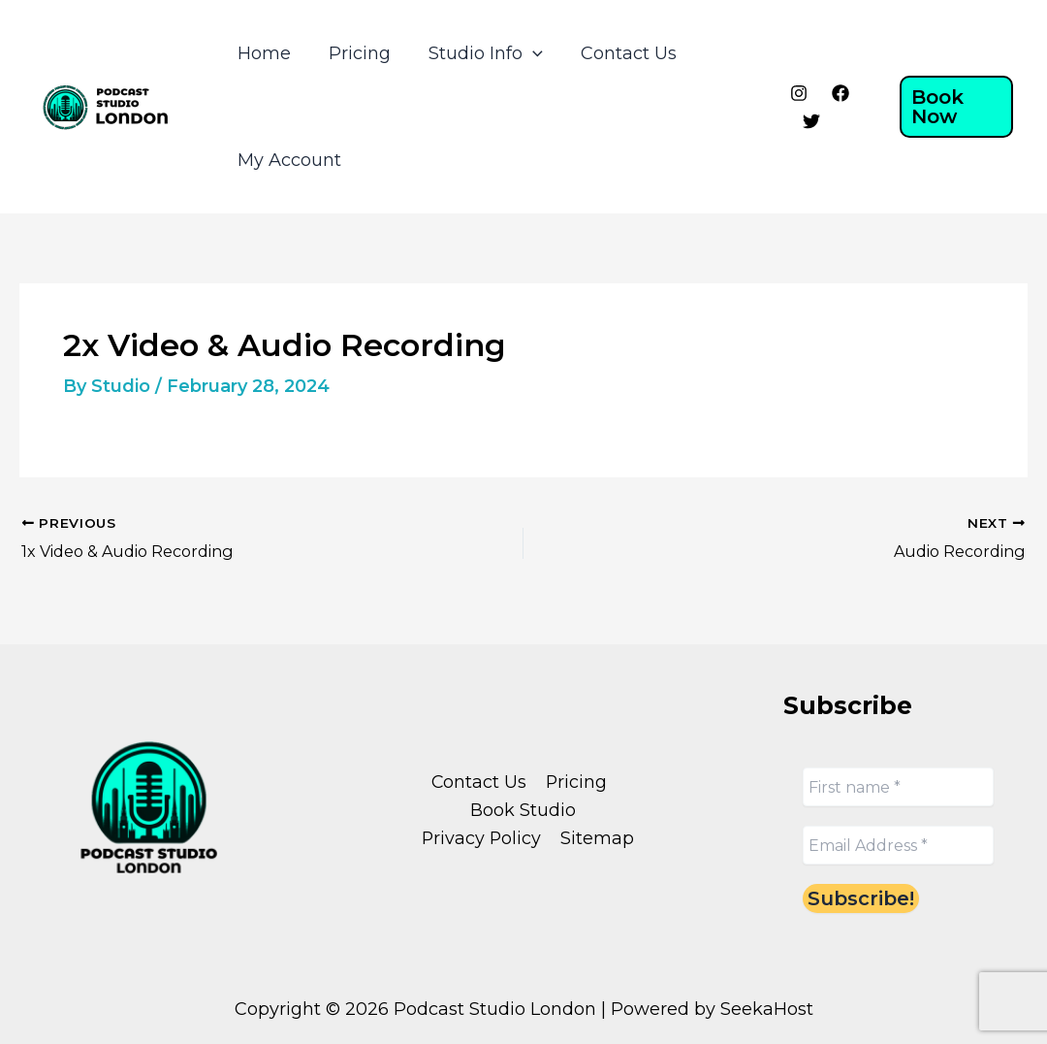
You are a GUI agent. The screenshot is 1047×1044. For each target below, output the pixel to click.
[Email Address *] (898, 845)
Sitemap (597, 838)
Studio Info (478, 53)
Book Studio (523, 809)
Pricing (355, 53)
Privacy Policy (482, 838)
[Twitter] (807, 121)
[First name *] (898, 786)
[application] (525, 53)
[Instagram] (795, 93)
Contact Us (618, 53)
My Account (287, 160)
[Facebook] (836, 93)
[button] (955, 107)
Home (262, 53)
